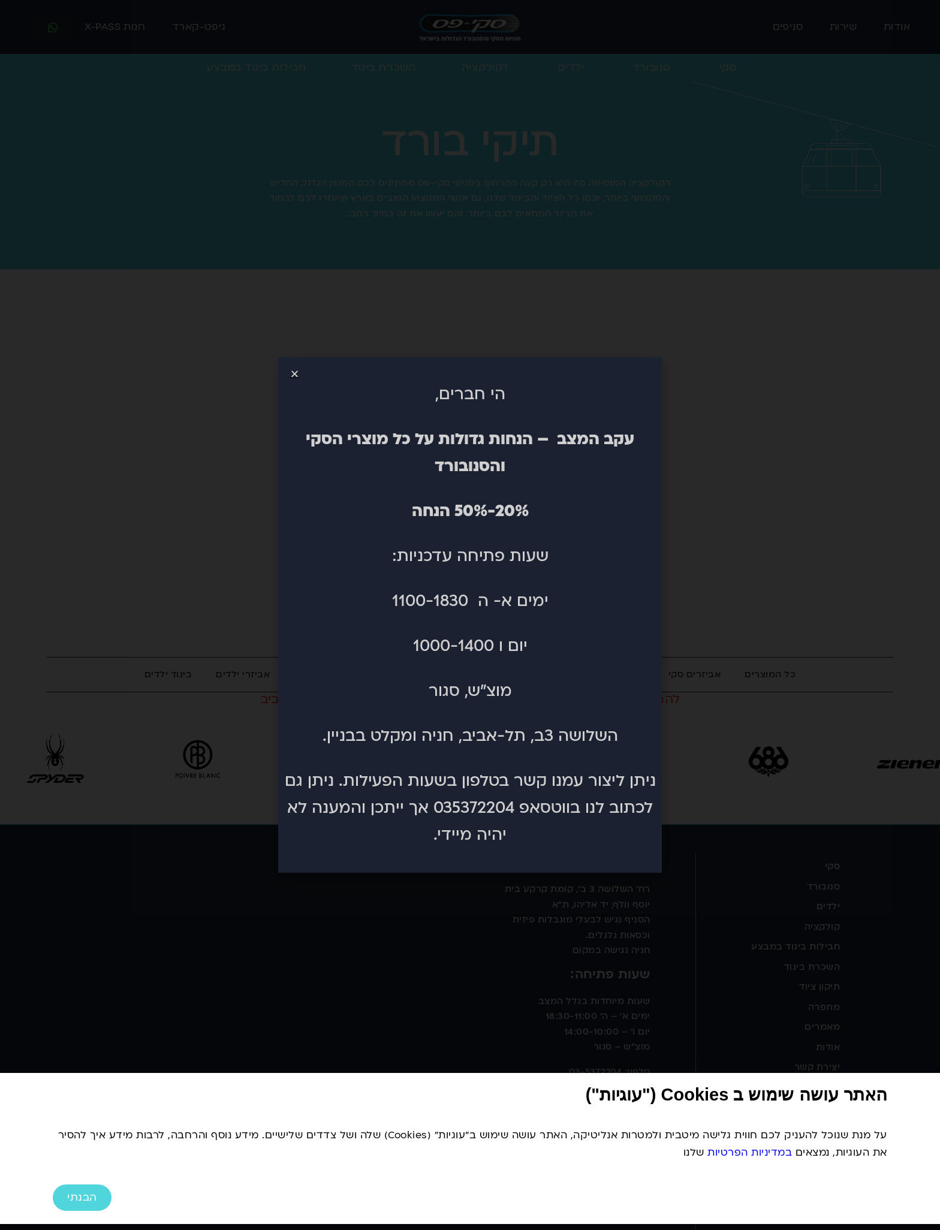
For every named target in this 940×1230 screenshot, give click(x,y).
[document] (470, 615)
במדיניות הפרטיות (749, 1152)
